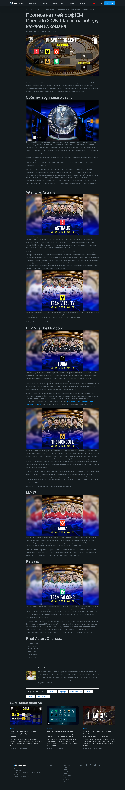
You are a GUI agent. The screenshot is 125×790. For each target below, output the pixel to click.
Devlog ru (65, 773)
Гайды (30, 696)
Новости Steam (76, 691)
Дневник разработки (43, 696)
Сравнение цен (67, 775)
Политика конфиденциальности (52, 766)
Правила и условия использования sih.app (53, 770)
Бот (64, 781)
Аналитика (66, 779)
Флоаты (65, 777)
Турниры (43, 31)
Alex (27, 31)
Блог (88, 691)
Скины (51, 691)
